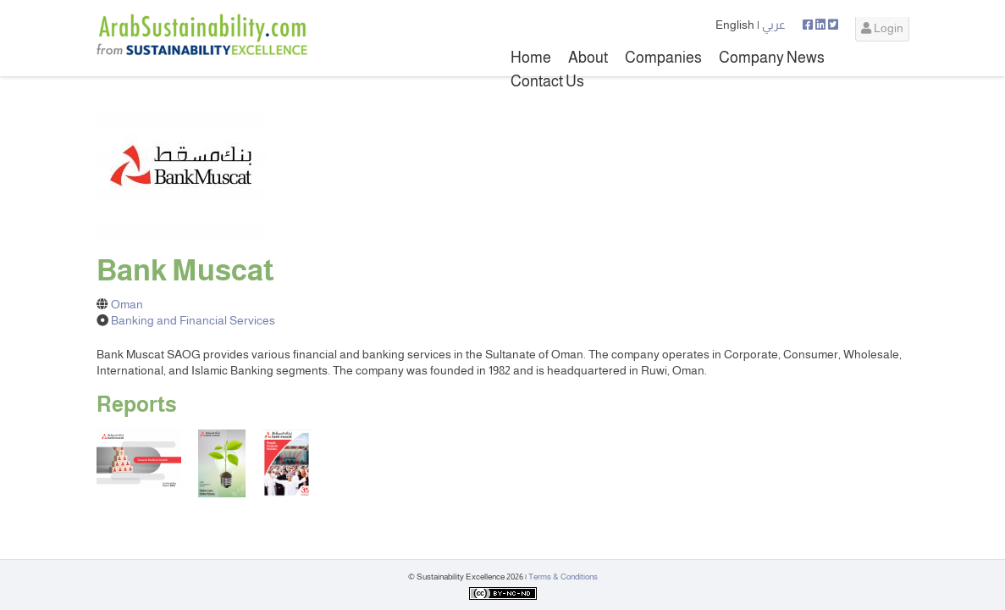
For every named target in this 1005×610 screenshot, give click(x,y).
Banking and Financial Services (193, 320)
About (588, 57)
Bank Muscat (185, 270)
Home (531, 57)
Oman (127, 304)
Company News (772, 57)
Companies (663, 57)
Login (882, 28)
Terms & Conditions (563, 576)
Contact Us (547, 81)
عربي (774, 24)
